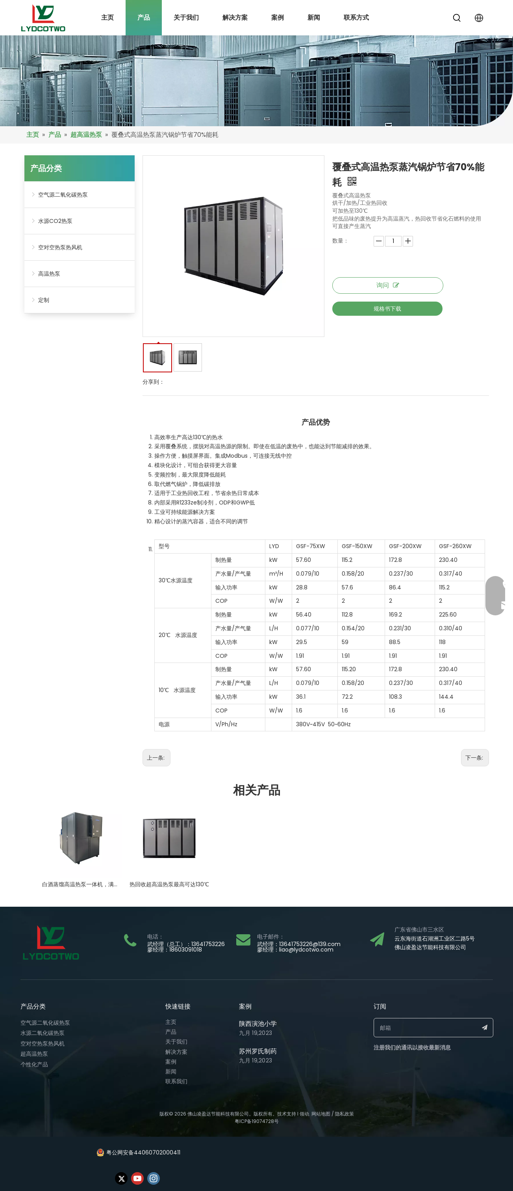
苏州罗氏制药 (258, 1051)
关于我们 (176, 1042)
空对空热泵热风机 (60, 247)
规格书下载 (387, 309)
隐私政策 (344, 1113)
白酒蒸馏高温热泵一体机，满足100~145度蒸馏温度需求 (82, 884)
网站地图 (320, 1113)
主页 (170, 1022)
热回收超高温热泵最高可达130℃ (169, 884)
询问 (387, 285)
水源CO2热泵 (55, 221)
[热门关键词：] (457, 18)
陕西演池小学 (258, 1023)
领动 (304, 1113)
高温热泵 (49, 274)
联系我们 (176, 1081)
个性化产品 (34, 1064)
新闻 (170, 1071)
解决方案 (176, 1052)
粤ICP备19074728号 (257, 1121)
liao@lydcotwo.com (306, 950)
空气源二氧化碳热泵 (63, 195)
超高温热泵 (34, 1054)
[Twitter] (121, 1178)
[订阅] (484, 1027)
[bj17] (256, 80)
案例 (170, 1062)
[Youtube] (137, 1178)
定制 (43, 300)
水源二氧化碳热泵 (42, 1033)
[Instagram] (153, 1178)
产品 (170, 1032)
